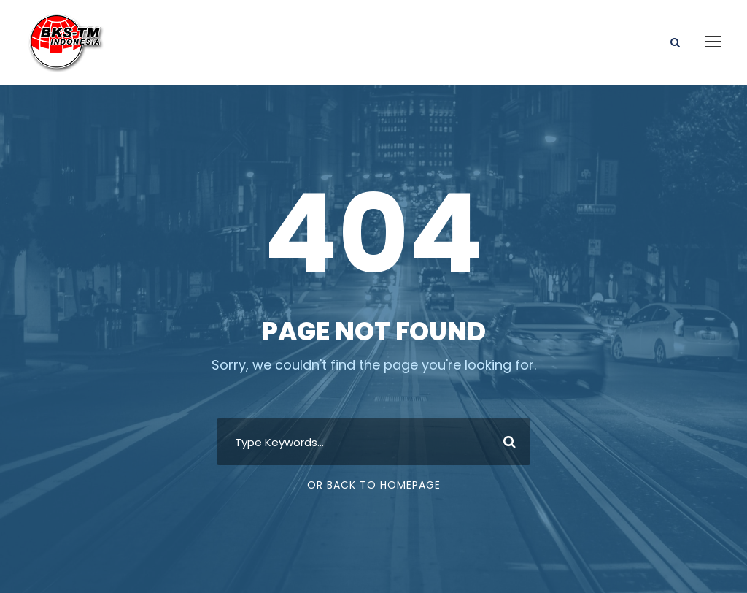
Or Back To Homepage (374, 485)
